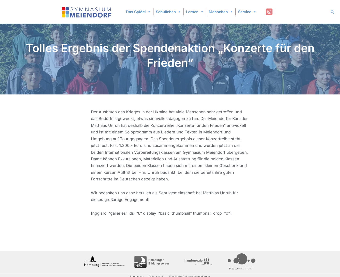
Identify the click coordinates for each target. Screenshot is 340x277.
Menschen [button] (221, 11)
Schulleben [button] (168, 11)
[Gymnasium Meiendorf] (87, 11)
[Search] (332, 12)
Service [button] (247, 11)
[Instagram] (269, 12)
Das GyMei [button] (138, 11)
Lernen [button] (195, 11)
